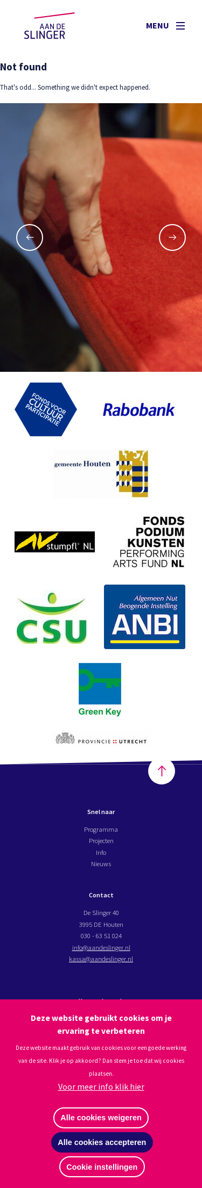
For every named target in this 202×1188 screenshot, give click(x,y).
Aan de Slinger (59, 25)
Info (101, 852)
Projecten (101, 841)
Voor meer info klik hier (101, 1086)
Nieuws (101, 864)
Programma (101, 830)
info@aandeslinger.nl (101, 948)
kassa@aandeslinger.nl (101, 959)
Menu (165, 25)
